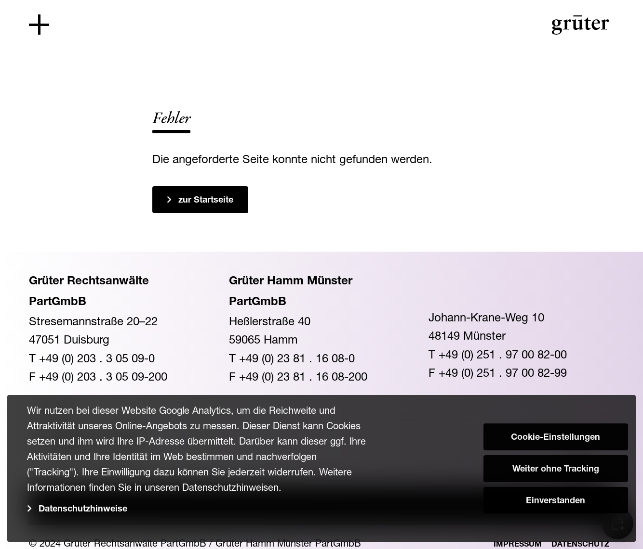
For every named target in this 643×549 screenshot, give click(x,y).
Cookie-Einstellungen (555, 438)
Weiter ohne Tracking (555, 469)
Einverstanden (555, 501)
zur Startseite (205, 200)
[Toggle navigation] (39, 24)
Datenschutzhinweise (83, 509)
